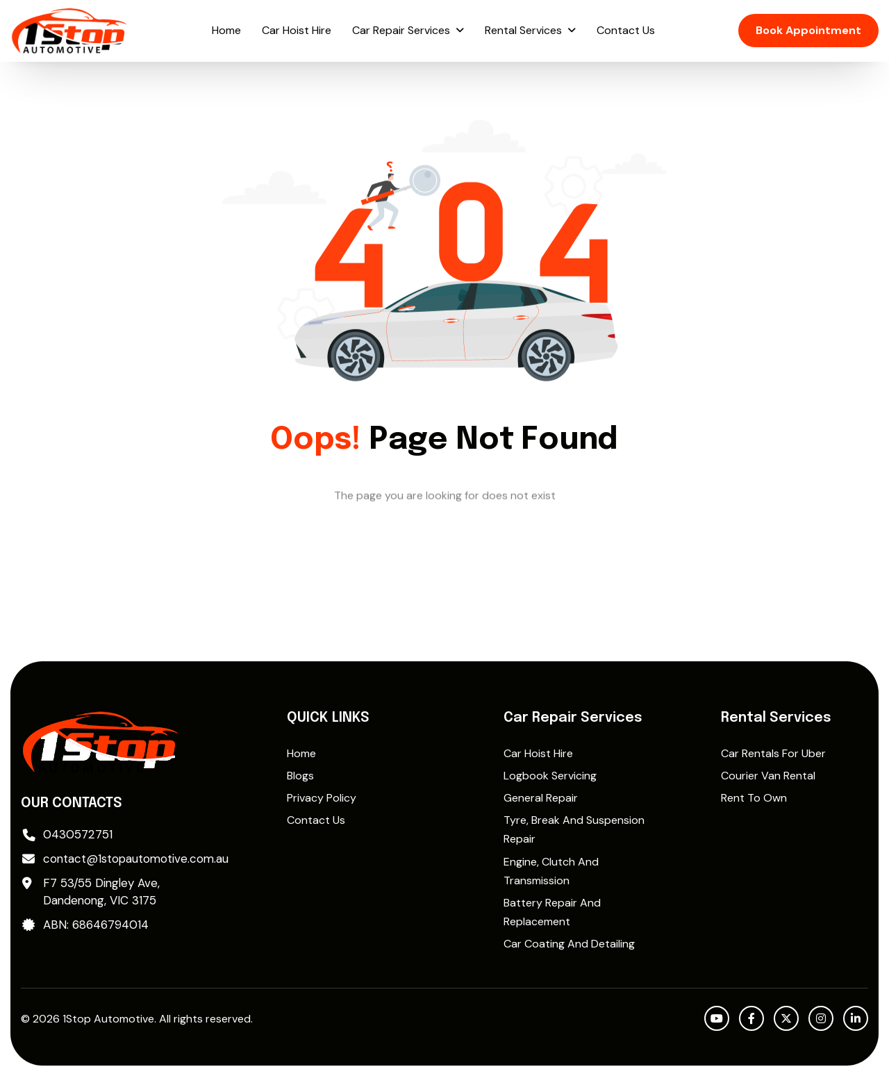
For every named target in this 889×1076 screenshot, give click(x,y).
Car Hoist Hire (296, 30)
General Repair (541, 798)
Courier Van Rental (768, 775)
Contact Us (626, 30)
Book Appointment (808, 30)
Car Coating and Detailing (569, 943)
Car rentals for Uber (773, 753)
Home (226, 30)
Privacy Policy (321, 798)
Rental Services (523, 30)
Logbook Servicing (550, 775)
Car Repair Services (401, 30)
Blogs (300, 775)
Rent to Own (754, 798)
